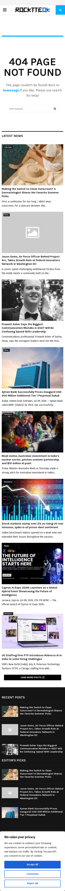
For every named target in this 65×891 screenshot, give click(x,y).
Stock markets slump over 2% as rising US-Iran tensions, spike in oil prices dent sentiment (32, 525)
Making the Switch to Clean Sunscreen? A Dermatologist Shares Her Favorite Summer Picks (30, 192)
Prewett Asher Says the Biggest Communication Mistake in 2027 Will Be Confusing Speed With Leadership (28, 328)
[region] (32, 861)
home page (11, 90)
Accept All (32, 864)
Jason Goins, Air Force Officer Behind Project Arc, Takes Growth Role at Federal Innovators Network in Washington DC (31, 260)
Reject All (32, 883)
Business (8, 414)
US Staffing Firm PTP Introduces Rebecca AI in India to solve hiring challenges (32, 657)
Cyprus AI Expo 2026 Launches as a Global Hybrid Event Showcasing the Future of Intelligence (29, 591)
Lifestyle (8, 147)
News (6, 215)
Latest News (12, 136)
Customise (32, 874)
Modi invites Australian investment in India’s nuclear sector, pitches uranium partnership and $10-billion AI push (30, 459)
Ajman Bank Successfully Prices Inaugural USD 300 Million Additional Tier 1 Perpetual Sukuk (32, 393)
